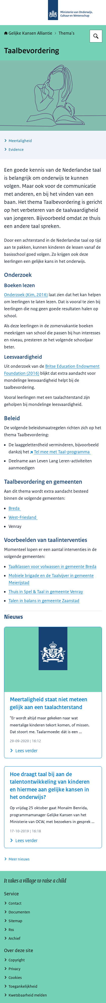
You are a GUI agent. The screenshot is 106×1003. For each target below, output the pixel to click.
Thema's (66, 33)
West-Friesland (23, 517)
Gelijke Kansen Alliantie (28, 33)
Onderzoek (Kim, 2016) (26, 294)
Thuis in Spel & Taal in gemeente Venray (46, 591)
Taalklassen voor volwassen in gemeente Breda (52, 566)
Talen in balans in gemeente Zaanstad (44, 600)
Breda (15, 508)
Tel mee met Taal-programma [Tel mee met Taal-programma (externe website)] (60, 452)
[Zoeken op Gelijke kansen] (96, 36)
